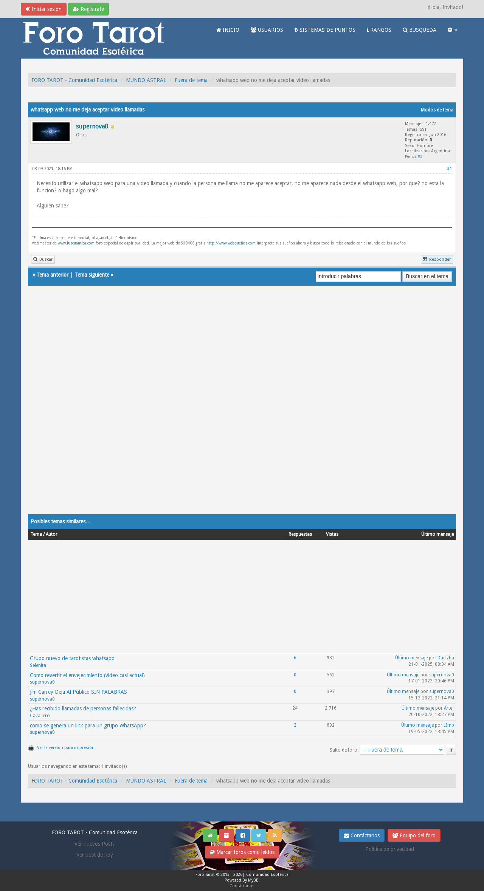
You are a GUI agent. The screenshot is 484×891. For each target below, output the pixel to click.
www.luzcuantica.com (76, 243)
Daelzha (445, 658)
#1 (449, 168)
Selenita (38, 665)
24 (295, 708)
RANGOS (379, 30)
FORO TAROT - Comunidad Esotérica (74, 80)
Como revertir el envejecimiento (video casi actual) (87, 675)
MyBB (253, 880)
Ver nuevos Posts (94, 844)
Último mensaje (411, 658)
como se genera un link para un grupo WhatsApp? (88, 725)
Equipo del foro (414, 835)
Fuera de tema (191, 80)
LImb (449, 725)
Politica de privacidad (389, 849)
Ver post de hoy (94, 855)
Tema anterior (52, 275)
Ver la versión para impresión (66, 747)
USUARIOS (267, 30)
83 (420, 156)
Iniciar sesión (44, 9)
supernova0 (42, 682)
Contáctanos (362, 835)
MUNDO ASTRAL (146, 80)
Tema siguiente (91, 275)
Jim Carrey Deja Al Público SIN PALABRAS (78, 692)
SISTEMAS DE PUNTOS (325, 30)
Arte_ (449, 708)
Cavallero (40, 715)
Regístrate (88, 9)
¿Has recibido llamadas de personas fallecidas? (83, 708)
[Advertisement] (242, 407)
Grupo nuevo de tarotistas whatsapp (72, 658)
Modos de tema (437, 110)
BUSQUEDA (419, 30)
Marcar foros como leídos (242, 852)
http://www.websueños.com (231, 243)
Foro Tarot (205, 874)
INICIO (227, 30)
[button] (452, 30)
